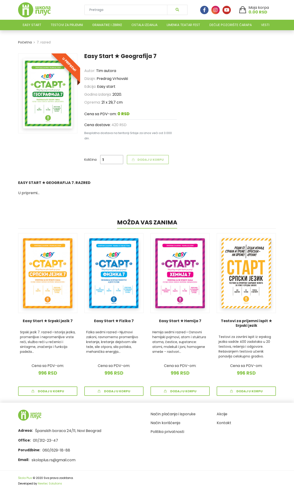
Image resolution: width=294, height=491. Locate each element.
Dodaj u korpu (48, 391)
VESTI (265, 25)
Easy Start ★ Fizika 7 (114, 321)
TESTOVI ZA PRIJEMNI (67, 25)
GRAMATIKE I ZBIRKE (107, 25)
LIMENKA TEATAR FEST (183, 25)
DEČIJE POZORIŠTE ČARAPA (230, 25)
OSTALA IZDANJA (144, 25)
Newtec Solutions (50, 483)
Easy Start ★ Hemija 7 (180, 321)
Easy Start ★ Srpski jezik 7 (48, 321)
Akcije (222, 414)
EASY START (32, 25)
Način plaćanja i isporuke (173, 414)
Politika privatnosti (167, 431)
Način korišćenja (165, 423)
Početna (25, 42)
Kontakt (224, 423)
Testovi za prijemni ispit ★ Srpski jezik (246, 323)
